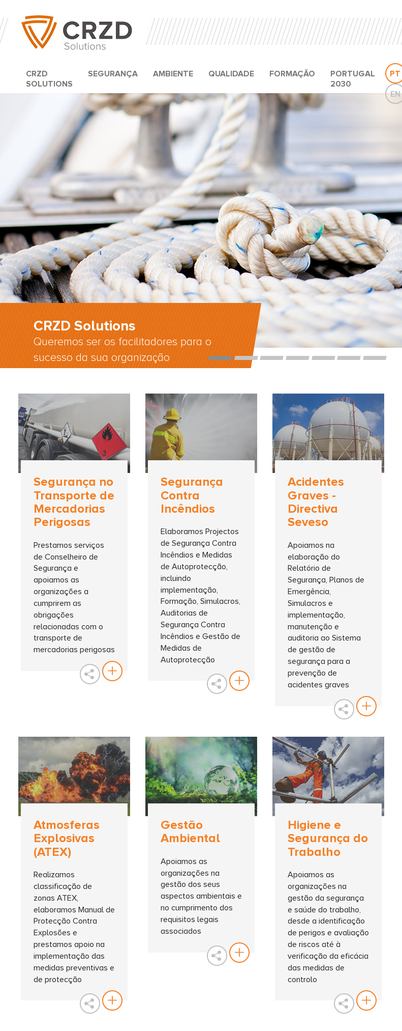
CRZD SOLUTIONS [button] (49, 79)
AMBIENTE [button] (173, 74)
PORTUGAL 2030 (352, 79)
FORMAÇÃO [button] (292, 74)
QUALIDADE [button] (231, 74)
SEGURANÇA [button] (113, 74)
